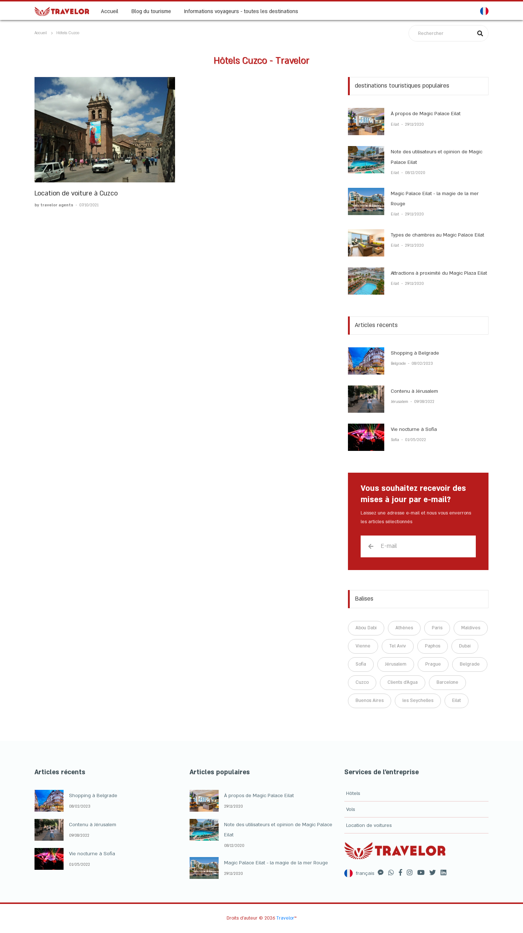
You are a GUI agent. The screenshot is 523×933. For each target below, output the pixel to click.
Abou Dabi (366, 628)
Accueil (109, 11)
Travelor (285, 918)
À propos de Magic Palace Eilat (426, 113)
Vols (350, 809)
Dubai (465, 646)
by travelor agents (54, 205)
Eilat (395, 124)
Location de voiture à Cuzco (76, 193)
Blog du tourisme (151, 11)
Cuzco (362, 682)
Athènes (404, 628)
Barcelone (447, 682)
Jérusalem (400, 401)
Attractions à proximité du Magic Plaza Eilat (439, 273)
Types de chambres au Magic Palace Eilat (437, 235)
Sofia (395, 440)
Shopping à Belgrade (415, 353)
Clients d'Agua (403, 682)
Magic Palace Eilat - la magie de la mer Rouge (276, 863)
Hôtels (353, 793)
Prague (433, 664)
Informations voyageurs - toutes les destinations (241, 11)
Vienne (363, 646)
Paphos (432, 646)
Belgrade (399, 363)
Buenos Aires (370, 700)
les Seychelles (417, 700)
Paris (437, 628)
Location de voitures (369, 825)
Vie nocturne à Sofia (414, 429)
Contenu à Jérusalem (414, 391)
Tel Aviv (397, 646)
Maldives (470, 628)
